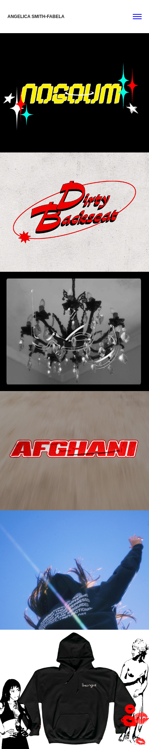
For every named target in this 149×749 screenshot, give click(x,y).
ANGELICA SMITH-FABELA (35, 16)
